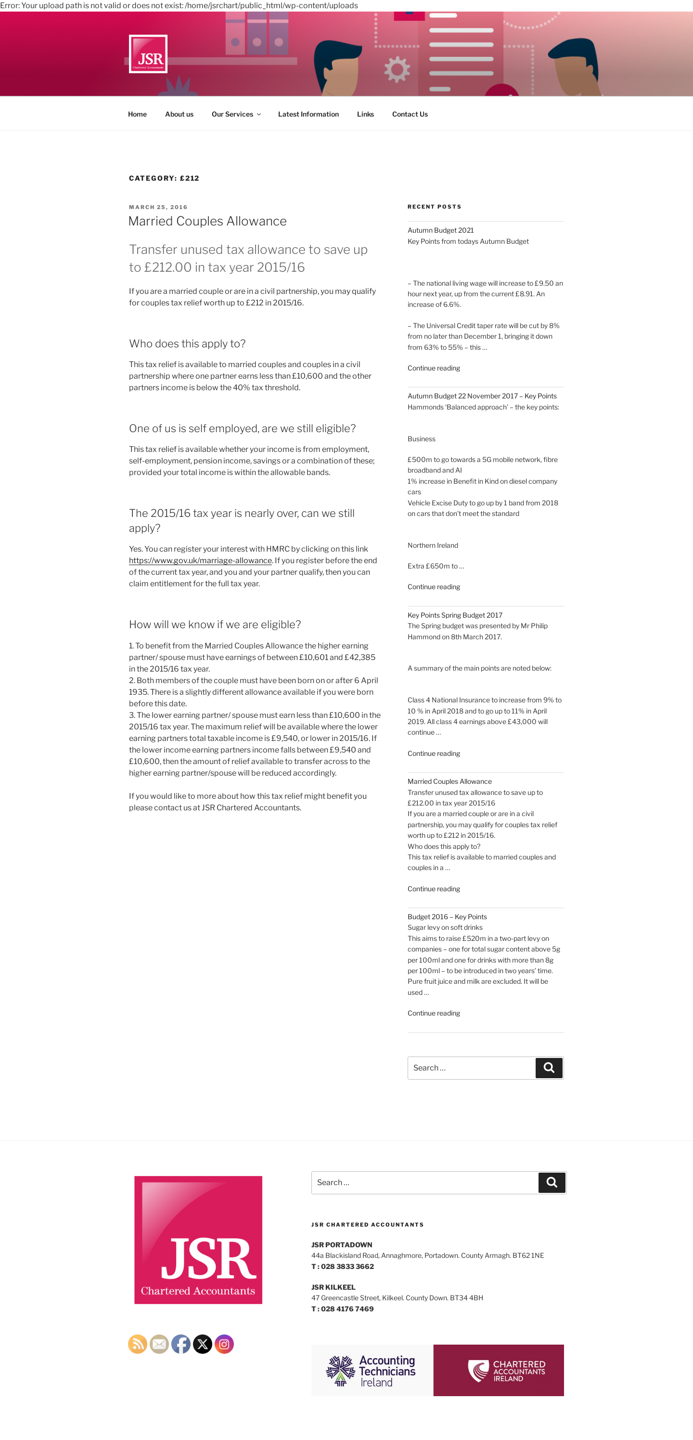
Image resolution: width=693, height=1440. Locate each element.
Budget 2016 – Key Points (447, 916)
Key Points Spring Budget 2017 (455, 615)
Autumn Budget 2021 (441, 230)
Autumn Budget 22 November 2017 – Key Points (482, 396)
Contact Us (410, 114)
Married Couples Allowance (207, 220)
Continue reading (434, 368)
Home (137, 114)
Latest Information (308, 114)
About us (179, 114)
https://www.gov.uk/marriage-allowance (200, 560)
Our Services (237, 114)
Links (365, 114)
